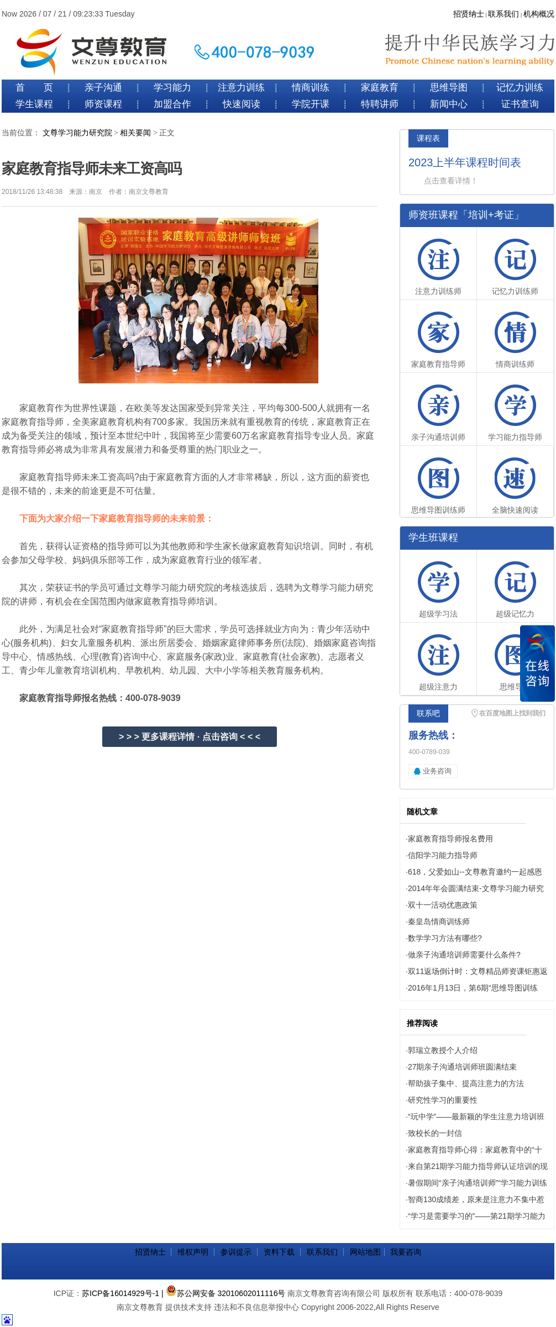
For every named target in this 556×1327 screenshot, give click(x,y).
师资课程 (103, 104)
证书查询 (520, 104)
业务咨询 (437, 771)
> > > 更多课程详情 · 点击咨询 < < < (189, 736)
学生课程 (34, 104)
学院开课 (310, 104)
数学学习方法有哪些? (445, 938)
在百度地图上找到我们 (512, 713)
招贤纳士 (468, 14)
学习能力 (172, 87)
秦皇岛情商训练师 (439, 921)
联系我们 (503, 14)
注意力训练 (241, 87)
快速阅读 (241, 104)
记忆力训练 (519, 87)
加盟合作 (172, 104)
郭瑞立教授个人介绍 (443, 1050)
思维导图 (449, 87)
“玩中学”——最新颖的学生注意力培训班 (476, 1116)
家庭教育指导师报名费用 (450, 838)
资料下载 (279, 1251)
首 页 (34, 87)
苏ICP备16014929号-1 (120, 1293)
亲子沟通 (103, 87)
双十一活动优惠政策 (443, 905)
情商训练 (310, 87)
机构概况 (538, 14)
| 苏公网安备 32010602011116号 (223, 1293)
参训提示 (236, 1251)
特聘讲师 (379, 104)
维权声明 (192, 1251)
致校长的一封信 (435, 1133)
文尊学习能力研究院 (77, 133)
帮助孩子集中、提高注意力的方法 (466, 1083)
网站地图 (365, 1251)
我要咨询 (405, 1251)
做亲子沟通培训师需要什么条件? (464, 954)
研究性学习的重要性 (443, 1100)
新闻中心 (449, 104)
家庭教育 (379, 87)
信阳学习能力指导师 (443, 855)
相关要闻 (135, 133)
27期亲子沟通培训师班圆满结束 (462, 1066)
